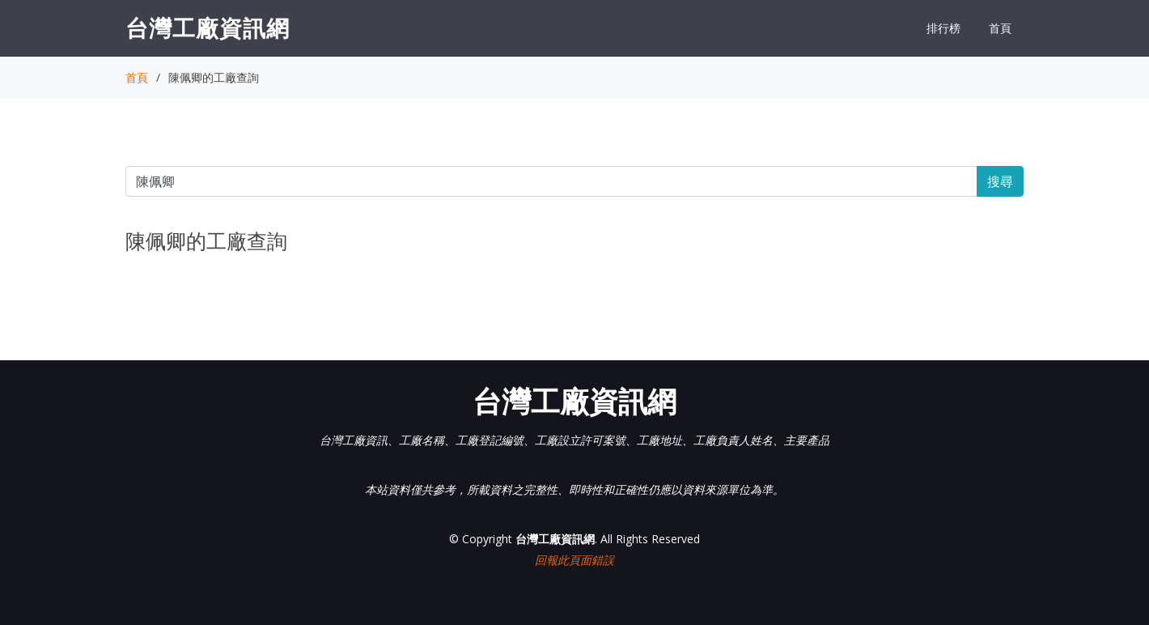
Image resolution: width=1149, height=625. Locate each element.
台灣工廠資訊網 (207, 27)
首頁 (1000, 28)
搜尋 (1000, 181)
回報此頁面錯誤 (574, 560)
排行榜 (943, 28)
